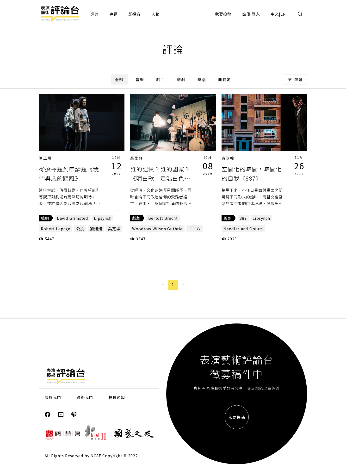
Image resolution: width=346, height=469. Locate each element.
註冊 (246, 14)
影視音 (134, 14)
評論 (94, 14)
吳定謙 (114, 228)
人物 (155, 14)
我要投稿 (223, 14)
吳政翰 (228, 157)
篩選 (295, 79)
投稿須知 (117, 397)
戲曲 (160, 79)
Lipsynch (102, 218)
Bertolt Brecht (163, 218)
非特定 (224, 79)
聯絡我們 (85, 397)
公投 (80, 228)
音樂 (140, 79)
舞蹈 (202, 79)
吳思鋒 (136, 157)
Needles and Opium (243, 228)
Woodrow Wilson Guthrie (157, 228)
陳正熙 (45, 157)
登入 (256, 14)
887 (243, 218)
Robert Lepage (55, 228)
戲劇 (181, 79)
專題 (113, 14)
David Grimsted (72, 218)
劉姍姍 (96, 228)
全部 (119, 79)
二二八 (194, 228)
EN (283, 14)
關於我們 (53, 397)
